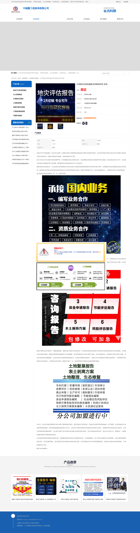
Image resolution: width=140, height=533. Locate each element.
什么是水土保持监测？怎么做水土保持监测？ (21, 127)
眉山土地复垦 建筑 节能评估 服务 (93, 499)
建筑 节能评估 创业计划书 (20, 135)
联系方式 (120, 19)
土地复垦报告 (17, 103)
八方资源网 (27, 525)
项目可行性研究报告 (19, 90)
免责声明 (34, 525)
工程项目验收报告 (19, 111)
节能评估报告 (17, 115)
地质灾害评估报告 (19, 107)
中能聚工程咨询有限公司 (24, 523)
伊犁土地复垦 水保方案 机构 (69, 499)
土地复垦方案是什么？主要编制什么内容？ (21, 147)
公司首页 (19, 19)
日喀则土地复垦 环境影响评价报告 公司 (118, 499)
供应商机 (36, 19)
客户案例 (103, 19)
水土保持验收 (17, 94)
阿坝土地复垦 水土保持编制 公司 (46, 499)
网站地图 (47, 525)
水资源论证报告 (34, 78)
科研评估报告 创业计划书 (20, 131)
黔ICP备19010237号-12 (36, 519)
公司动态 (86, 19)
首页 (19, 78)
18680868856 (89, 118)
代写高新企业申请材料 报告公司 (21, 139)
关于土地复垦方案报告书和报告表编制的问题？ (21, 151)
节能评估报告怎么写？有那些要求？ (21, 159)
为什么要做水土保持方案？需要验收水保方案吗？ (21, 155)
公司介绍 (70, 19)
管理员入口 (40, 525)
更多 (29, 122)
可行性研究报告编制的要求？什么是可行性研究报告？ (21, 163)
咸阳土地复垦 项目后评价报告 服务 (22, 499)
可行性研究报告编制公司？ (20, 143)
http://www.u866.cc (42, 448)
